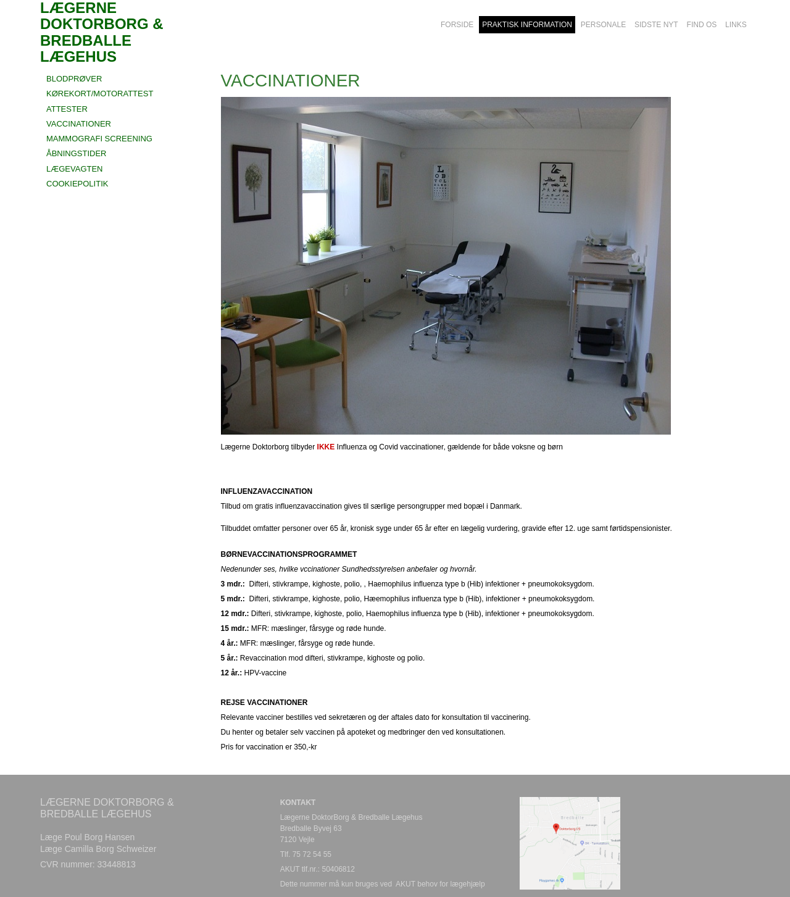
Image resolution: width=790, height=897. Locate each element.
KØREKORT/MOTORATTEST (99, 93)
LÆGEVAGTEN (74, 168)
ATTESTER (67, 109)
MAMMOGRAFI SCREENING (99, 138)
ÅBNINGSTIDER (76, 153)
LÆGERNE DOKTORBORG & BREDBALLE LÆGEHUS (102, 24)
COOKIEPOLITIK (77, 183)
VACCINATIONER (78, 123)
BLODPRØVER (74, 78)
